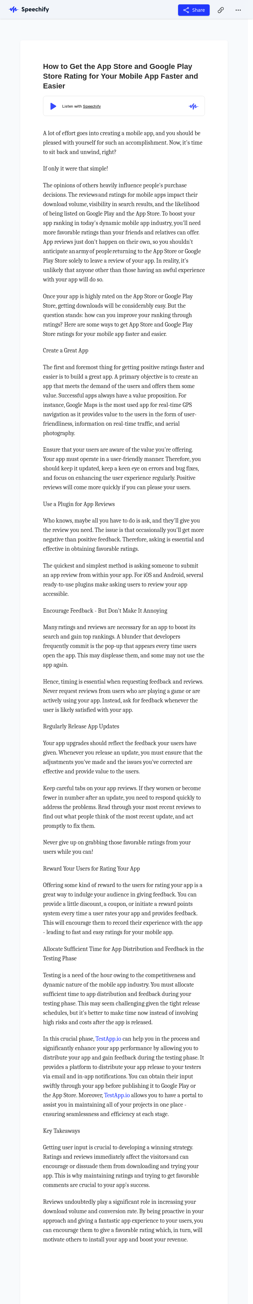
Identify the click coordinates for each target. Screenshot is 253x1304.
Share (194, 10)
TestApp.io (108, 1038)
